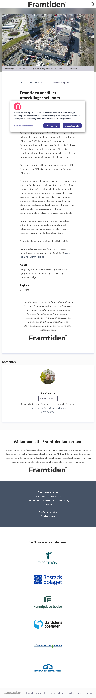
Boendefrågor (62, 269)
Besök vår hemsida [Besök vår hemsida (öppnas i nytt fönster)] (48, 512)
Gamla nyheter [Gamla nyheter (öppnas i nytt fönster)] (48, 516)
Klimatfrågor (58, 273)
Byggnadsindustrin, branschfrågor (36, 273)
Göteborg (24, 289)
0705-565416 (48, 412)
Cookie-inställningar (23, 125)
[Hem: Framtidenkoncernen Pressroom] (47, 4)
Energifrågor (26, 269)
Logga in (89, 693)
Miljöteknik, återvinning (44, 269)
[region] (48, 116)
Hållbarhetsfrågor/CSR (31, 277)
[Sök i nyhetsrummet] (92, 4)
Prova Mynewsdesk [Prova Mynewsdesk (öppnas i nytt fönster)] (35, 693)
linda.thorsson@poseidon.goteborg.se (48, 408)
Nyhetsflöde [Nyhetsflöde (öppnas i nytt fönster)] (74, 693)
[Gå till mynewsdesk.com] (13, 693)
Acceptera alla (72, 126)
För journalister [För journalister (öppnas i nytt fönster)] (56, 693)
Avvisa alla (52, 126)
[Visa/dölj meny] (4, 4)
